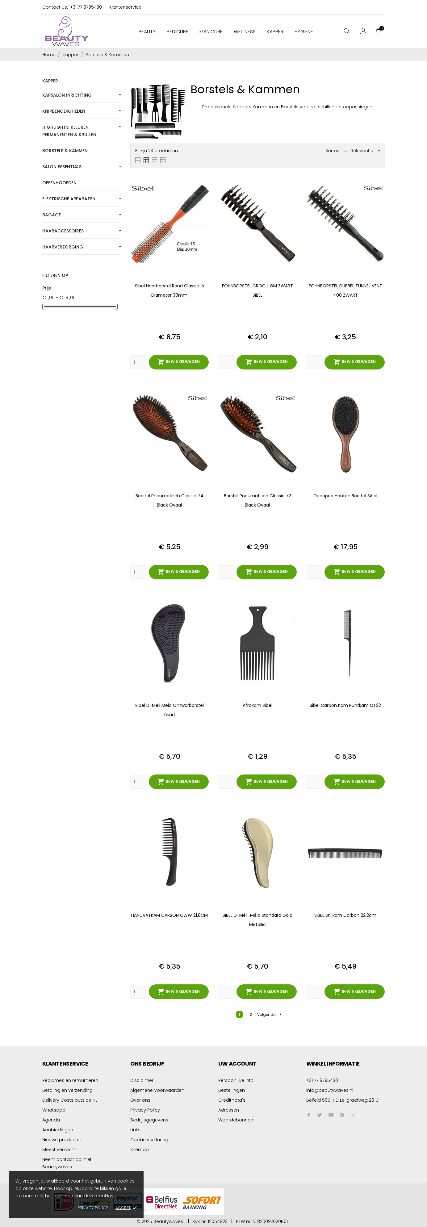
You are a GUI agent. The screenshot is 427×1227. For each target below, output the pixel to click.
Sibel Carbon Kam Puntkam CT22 (345, 705)
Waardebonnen (235, 1119)
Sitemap (139, 1148)
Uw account (237, 1062)
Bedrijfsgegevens (149, 1119)
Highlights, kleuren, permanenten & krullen (69, 131)
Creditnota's (231, 1099)
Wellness (245, 31)
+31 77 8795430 (86, 7)
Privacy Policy (145, 1109)
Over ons (140, 1099)
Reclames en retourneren (70, 1079)
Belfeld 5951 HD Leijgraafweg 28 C (342, 1099)
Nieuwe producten (62, 1138)
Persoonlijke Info (235, 1079)
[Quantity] (138, 362)
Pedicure (177, 31)
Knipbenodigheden (63, 111)
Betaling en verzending (67, 1089)
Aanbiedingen (57, 1128)
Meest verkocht (59, 1148)
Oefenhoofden (59, 183)
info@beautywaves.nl (329, 1089)
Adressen (228, 1109)
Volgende (269, 1013)
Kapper (275, 31)
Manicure (211, 31)
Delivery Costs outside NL (69, 1099)
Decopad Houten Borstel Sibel (345, 495)
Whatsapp (53, 1109)
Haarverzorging (62, 247)
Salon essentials (62, 167)
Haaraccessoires (63, 231)
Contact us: (55, 7)
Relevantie (365, 151)
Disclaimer (141, 1079)
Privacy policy (92, 1208)
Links (135, 1128)
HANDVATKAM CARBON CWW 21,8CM (169, 915)
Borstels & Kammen (65, 151)
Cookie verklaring (149, 1138)
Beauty (147, 31)
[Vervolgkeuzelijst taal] (363, 32)
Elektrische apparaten (68, 199)
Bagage (51, 215)
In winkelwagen (178, 362)
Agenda (51, 1119)
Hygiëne (304, 31)
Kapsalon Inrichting (67, 95)
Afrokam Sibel (257, 705)
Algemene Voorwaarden (157, 1089)
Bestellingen (231, 1089)
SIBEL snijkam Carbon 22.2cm (345, 915)
